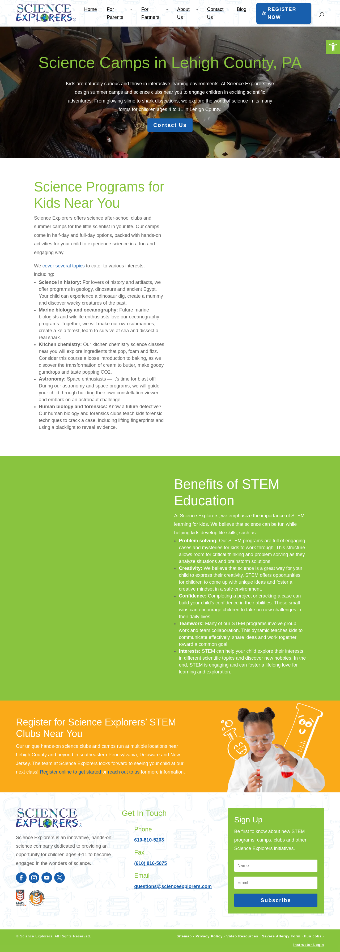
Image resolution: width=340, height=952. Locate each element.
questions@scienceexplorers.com (173, 886)
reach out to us (123, 772)
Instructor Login (308, 945)
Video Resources (242, 936)
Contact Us (170, 125)
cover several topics (63, 265)
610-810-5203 (149, 840)
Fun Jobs (313, 936)
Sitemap (184, 936)
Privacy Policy (209, 936)
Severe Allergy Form (281, 936)
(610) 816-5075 (150, 863)
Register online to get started (70, 772)
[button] (333, 47)
